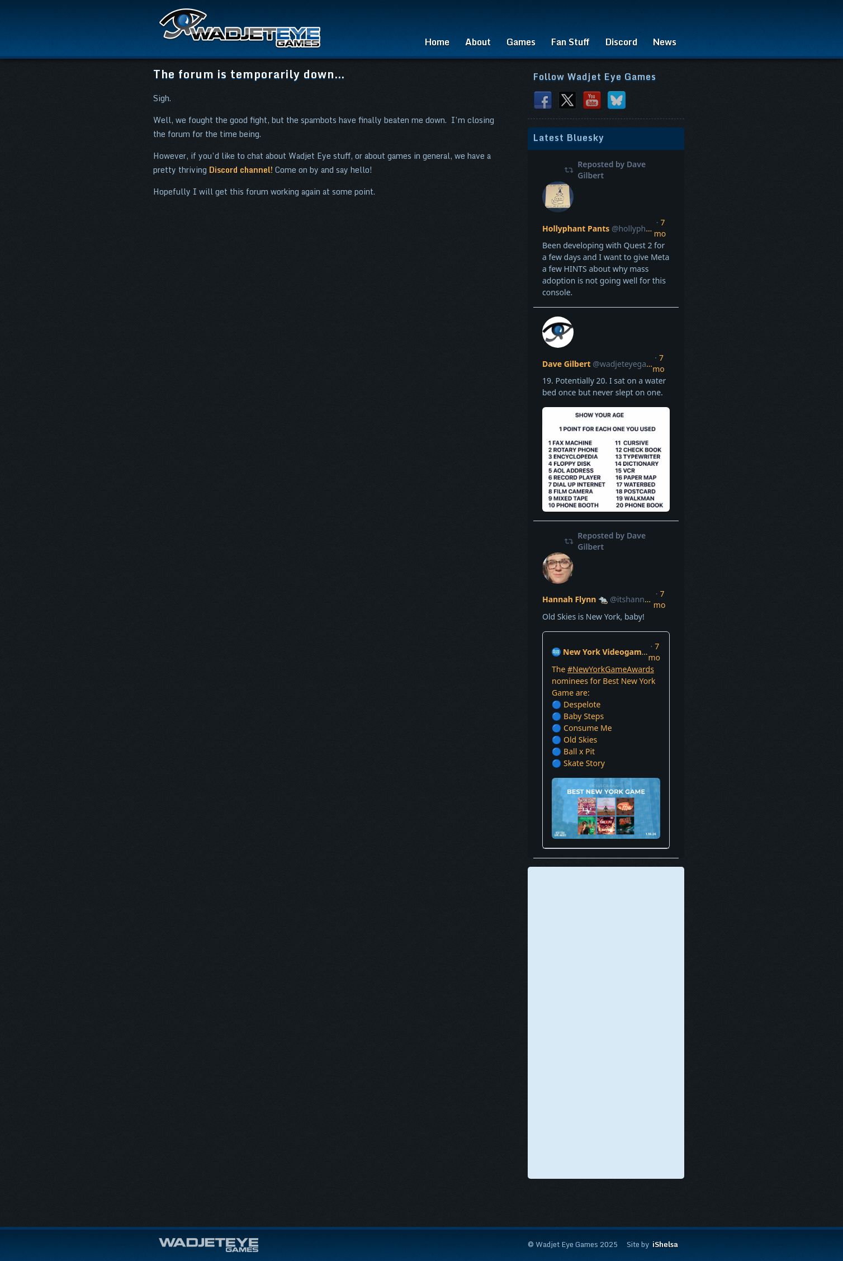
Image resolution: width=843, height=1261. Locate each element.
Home (437, 42)
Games (521, 42)
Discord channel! (241, 169)
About (478, 42)
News (664, 42)
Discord (621, 42)
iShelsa (665, 1244)
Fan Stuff (570, 42)
